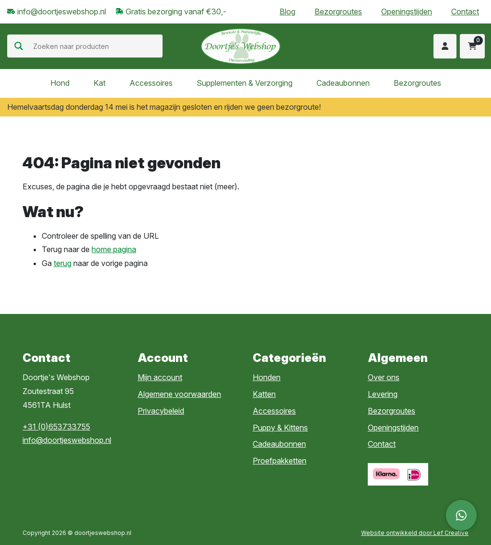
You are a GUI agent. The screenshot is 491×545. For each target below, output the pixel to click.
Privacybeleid (161, 411)
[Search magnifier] (19, 46)
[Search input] (96, 46)
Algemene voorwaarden (179, 394)
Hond (60, 83)
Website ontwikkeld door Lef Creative (414, 532)
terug (62, 263)
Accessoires (151, 83)
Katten (264, 394)
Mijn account (160, 377)
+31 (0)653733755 (56, 426)
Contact (465, 11)
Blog (287, 11)
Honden (267, 377)
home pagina (114, 249)
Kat (99, 83)
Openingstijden (406, 11)
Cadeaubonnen (343, 83)
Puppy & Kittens (280, 427)
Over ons (383, 377)
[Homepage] (241, 45)
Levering (382, 394)
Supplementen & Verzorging (244, 83)
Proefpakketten (279, 460)
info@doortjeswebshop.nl (67, 440)
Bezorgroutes (338, 11)
